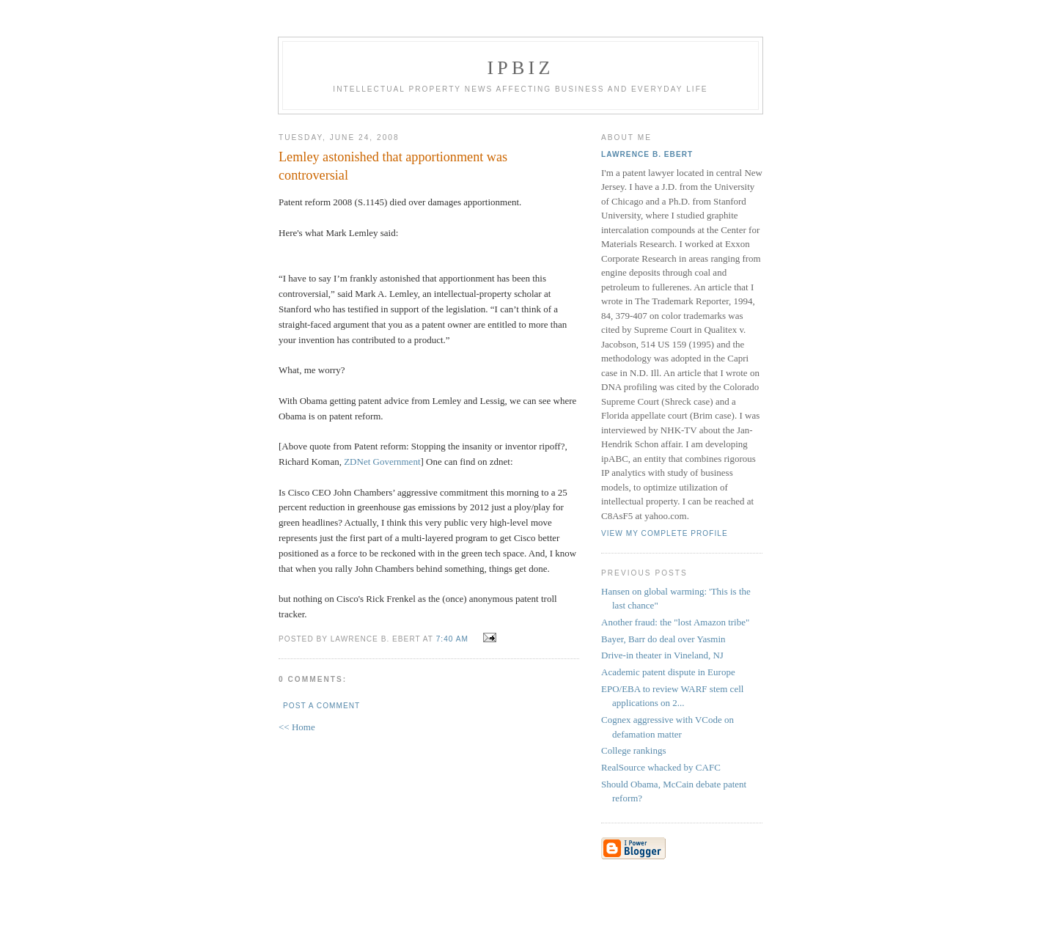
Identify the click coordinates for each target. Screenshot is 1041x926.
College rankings (633, 750)
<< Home (297, 726)
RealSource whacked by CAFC (661, 767)
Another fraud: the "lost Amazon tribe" (675, 622)
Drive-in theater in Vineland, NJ (662, 655)
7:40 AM (452, 639)
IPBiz (521, 67)
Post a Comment (321, 706)
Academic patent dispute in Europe (668, 671)
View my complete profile (664, 533)
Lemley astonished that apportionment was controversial (393, 166)
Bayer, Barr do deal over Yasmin (663, 638)
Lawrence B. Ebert (647, 154)
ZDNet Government (382, 461)
